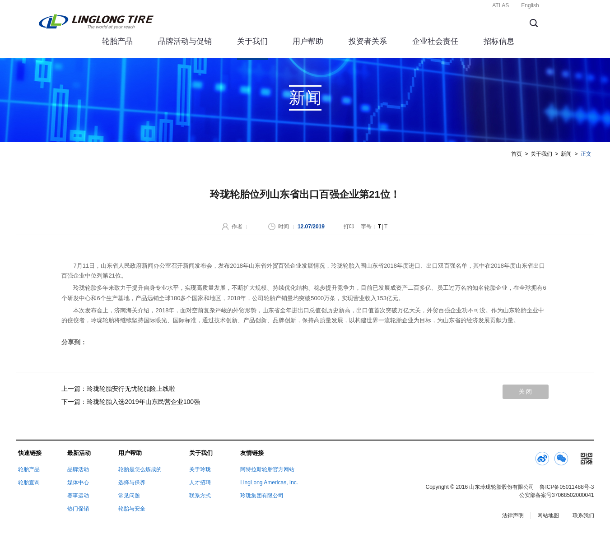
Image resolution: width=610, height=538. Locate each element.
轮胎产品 (117, 41)
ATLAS (500, 5)
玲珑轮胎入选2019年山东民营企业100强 (143, 401)
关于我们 (252, 41)
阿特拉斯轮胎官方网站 (267, 469)
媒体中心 (78, 482)
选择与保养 (131, 482)
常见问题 (129, 495)
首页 (516, 154)
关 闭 (525, 391)
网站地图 (548, 515)
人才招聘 (200, 482)
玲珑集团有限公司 (262, 495)
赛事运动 (78, 495)
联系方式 (200, 495)
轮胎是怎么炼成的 (140, 469)
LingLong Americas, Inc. (269, 482)
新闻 (566, 154)
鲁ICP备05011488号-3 (567, 487)
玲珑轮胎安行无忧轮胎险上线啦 (131, 388)
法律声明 (513, 515)
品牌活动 (78, 469)
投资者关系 (368, 41)
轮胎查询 (29, 482)
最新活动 (79, 453)
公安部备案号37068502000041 (556, 495)
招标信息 (499, 41)
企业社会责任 (435, 41)
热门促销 (78, 509)
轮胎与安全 (131, 509)
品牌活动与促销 (185, 41)
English (530, 5)
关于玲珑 (200, 469)
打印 (349, 226)
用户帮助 (308, 41)
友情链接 (252, 453)
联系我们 (583, 515)
